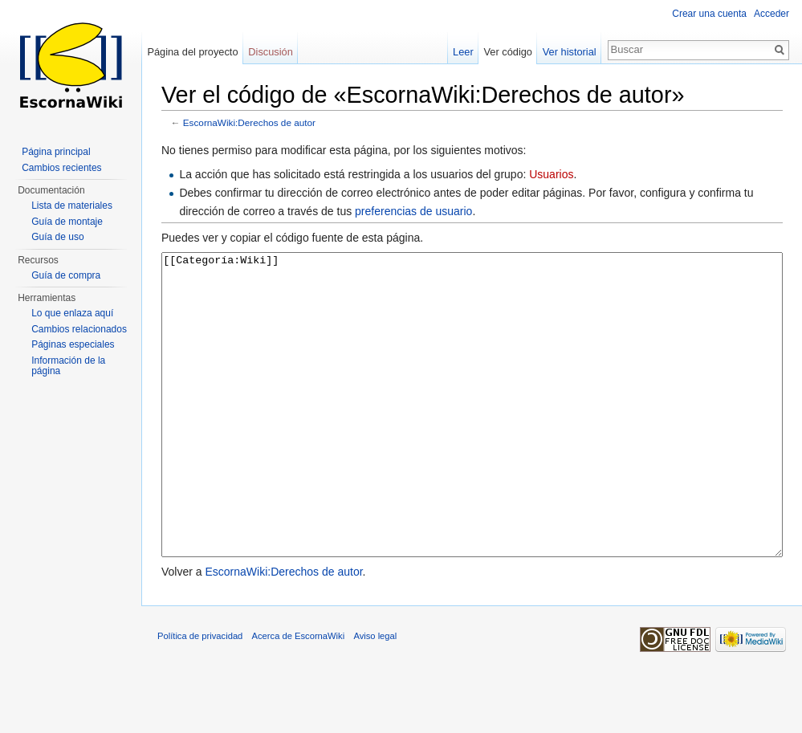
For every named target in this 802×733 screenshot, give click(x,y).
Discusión (270, 52)
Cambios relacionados (79, 329)
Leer (463, 52)
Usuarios (551, 174)
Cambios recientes (61, 167)
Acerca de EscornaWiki (298, 696)
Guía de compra (65, 275)
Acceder (771, 13)
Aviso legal (375, 696)
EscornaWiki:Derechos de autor (249, 122)
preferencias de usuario (413, 211)
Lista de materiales (71, 205)
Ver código (508, 52)
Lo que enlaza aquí (72, 313)
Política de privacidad (199, 696)
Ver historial (569, 52)
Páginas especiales (72, 344)
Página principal (56, 151)
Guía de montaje (67, 221)
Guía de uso (57, 236)
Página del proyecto (192, 52)
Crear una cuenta (709, 13)
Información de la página (68, 366)
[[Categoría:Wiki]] (472, 434)
